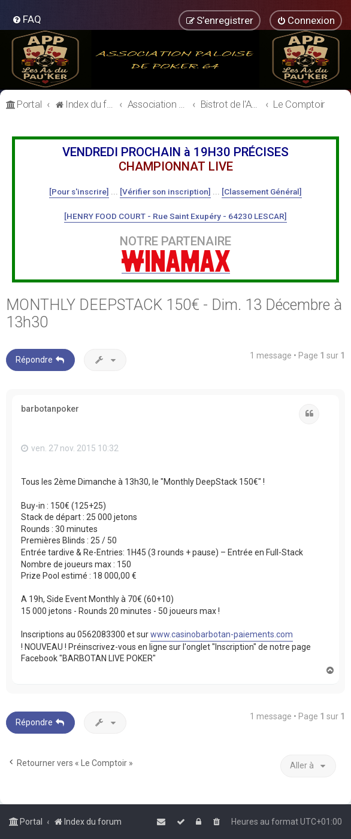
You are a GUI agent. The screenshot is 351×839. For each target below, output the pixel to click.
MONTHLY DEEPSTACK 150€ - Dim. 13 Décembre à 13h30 (174, 313)
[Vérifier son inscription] (165, 191)
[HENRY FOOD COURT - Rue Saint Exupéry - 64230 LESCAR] (175, 216)
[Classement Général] (262, 191)
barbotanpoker (50, 409)
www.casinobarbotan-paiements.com (221, 634)
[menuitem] (26, 19)
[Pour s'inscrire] (79, 191)
